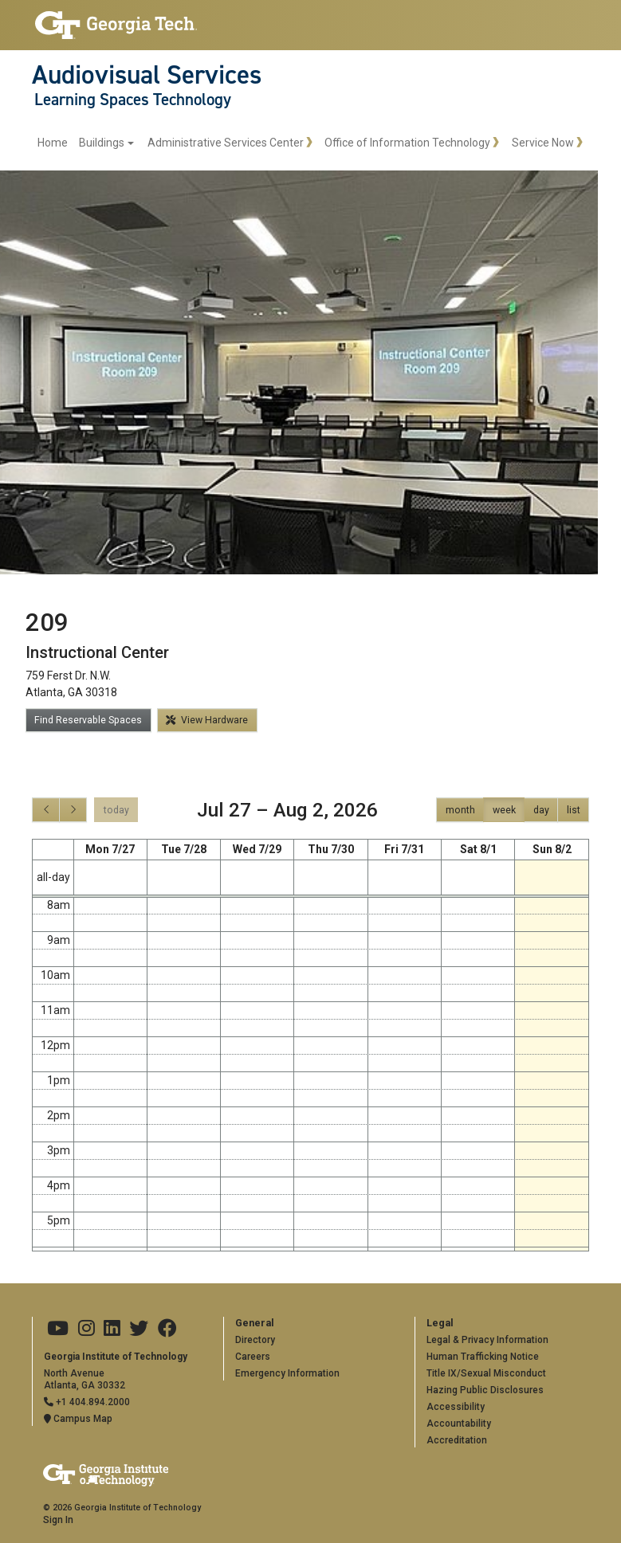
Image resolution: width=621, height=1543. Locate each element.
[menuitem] (86, 143)
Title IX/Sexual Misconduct (486, 1373)
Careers (252, 1356)
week (504, 810)
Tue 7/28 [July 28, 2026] (183, 849)
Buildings (101, 142)
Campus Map (78, 1418)
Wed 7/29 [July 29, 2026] (257, 849)
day (541, 810)
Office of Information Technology (407, 142)
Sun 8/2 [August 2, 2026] (552, 849)
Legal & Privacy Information (487, 1339)
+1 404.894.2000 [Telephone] (87, 1402)
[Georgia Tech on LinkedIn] (112, 1328)
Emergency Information (287, 1373)
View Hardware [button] (207, 720)
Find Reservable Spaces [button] (88, 720)
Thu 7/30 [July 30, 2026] (331, 849)
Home (52, 142)
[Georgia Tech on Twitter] (138, 1328)
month (460, 810)
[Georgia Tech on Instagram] (86, 1328)
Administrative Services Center (225, 142)
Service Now (543, 142)
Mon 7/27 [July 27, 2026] (110, 849)
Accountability (458, 1423)
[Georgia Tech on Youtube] (58, 1328)
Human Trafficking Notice (482, 1356)
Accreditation (456, 1440)
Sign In (58, 1519)
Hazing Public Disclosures (485, 1390)
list (573, 810)
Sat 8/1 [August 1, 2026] (478, 849)
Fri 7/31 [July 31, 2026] (404, 849)
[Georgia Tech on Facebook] (167, 1328)
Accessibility (455, 1406)
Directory (255, 1339)
